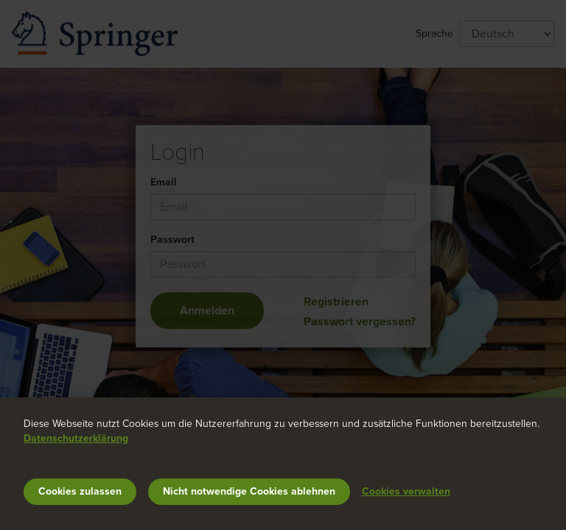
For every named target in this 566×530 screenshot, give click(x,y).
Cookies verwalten (406, 491)
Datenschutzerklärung (76, 438)
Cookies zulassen (80, 491)
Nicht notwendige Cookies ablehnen (249, 491)
